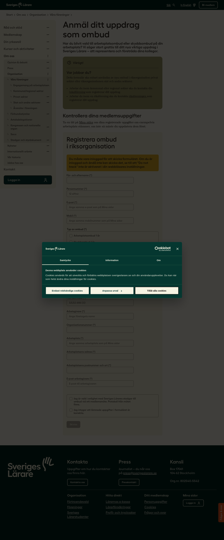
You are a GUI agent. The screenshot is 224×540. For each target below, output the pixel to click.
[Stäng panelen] (177, 249)
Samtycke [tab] (65, 260)
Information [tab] (112, 260)
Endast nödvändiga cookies (67, 290)
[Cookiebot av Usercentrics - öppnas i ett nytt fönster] (157, 249)
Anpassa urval (112, 290)
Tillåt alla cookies (156, 290)
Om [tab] (159, 260)
